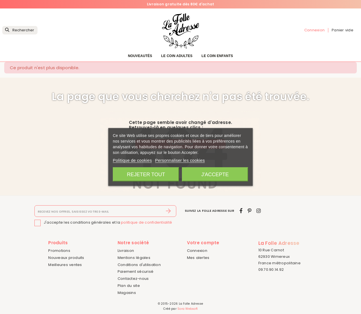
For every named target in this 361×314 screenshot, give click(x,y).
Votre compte (203, 243)
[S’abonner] (168, 211)
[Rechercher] (20, 30)
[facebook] (241, 211)
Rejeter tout (146, 174)
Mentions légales (134, 257)
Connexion (197, 250)
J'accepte (215, 174)
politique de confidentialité (146, 222)
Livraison (126, 250)
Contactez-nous (133, 278)
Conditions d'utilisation (139, 264)
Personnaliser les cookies (180, 160)
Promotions (59, 250)
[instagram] (258, 211)
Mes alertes (198, 257)
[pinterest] (249, 211)
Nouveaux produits (66, 257)
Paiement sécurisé (135, 271)
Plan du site (129, 285)
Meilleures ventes (65, 264)
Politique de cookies (132, 160)
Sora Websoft (187, 309)
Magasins (127, 292)
